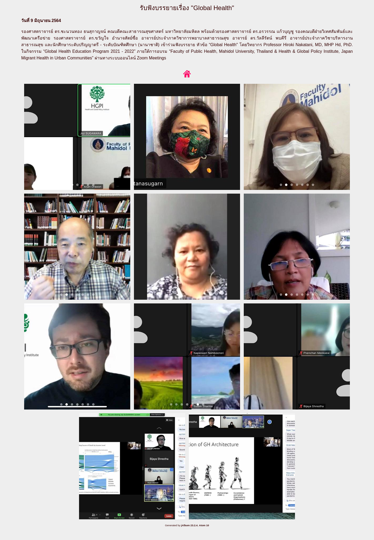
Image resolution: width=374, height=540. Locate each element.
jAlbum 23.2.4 (189, 525)
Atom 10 (204, 525)
